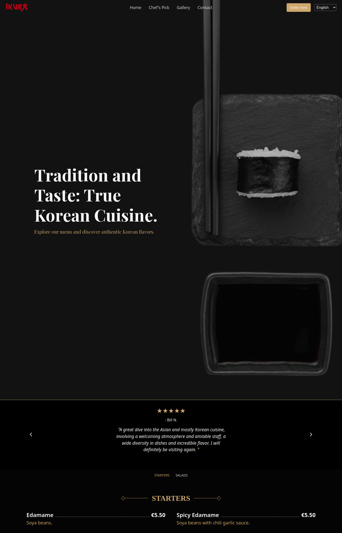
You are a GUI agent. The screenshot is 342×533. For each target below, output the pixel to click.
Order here (298, 7)
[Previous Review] (31, 434)
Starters (162, 475)
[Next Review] (311, 434)
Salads (182, 475)
